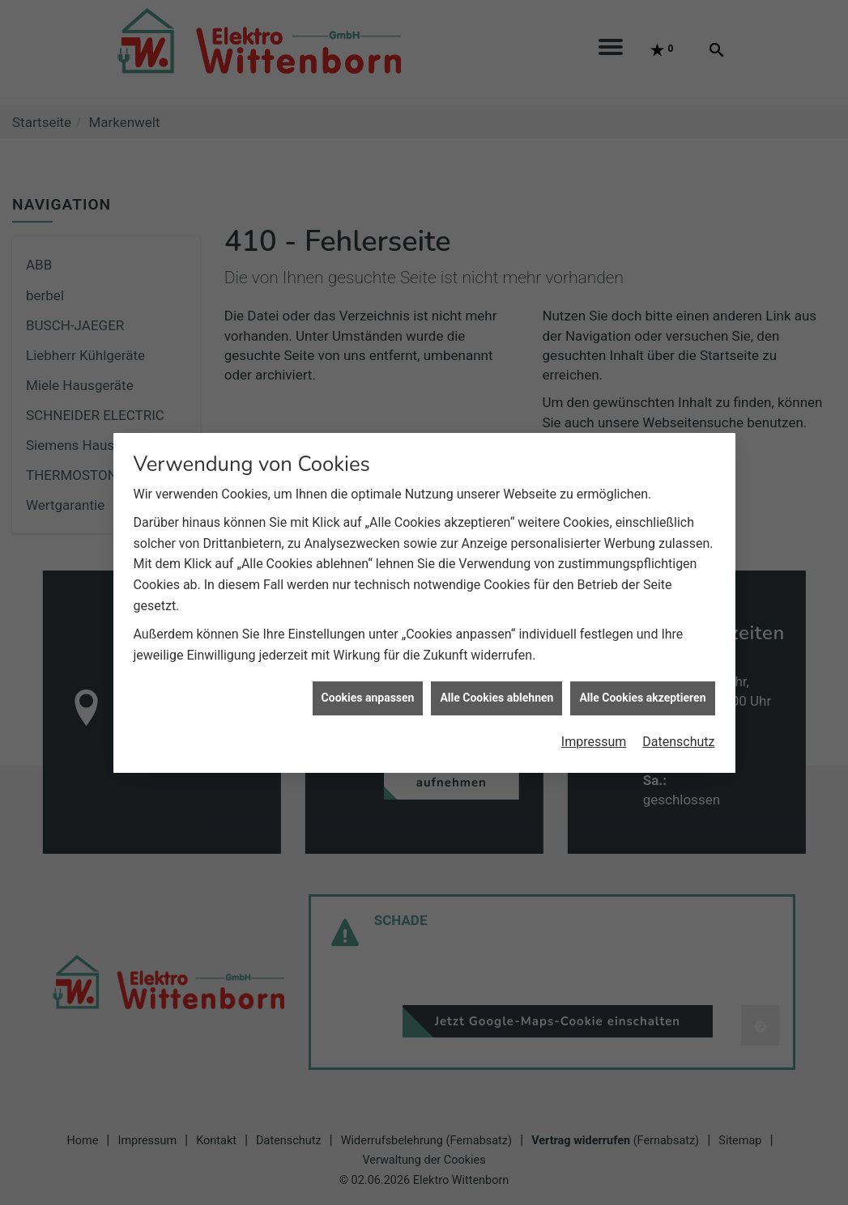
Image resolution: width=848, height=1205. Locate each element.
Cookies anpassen (368, 689)
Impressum (594, 733)
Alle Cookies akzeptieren (642, 689)
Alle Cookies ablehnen (496, 689)
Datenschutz (678, 733)
